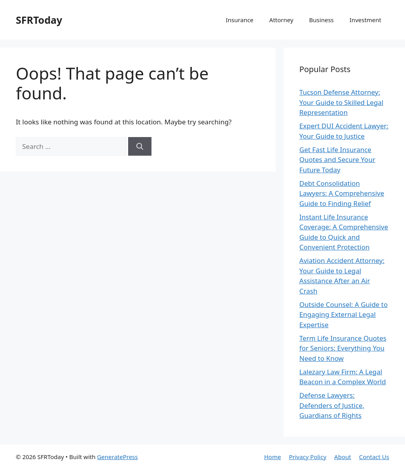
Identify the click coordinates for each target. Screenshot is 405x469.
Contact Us (374, 457)
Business (321, 20)
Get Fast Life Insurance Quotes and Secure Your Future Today (337, 159)
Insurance (240, 20)
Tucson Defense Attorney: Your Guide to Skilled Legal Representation (341, 102)
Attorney (281, 20)
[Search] (139, 146)
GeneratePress (117, 457)
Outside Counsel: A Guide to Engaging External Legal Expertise (343, 314)
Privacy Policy (307, 457)
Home (272, 457)
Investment (365, 20)
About (342, 457)
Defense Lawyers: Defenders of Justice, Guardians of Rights (331, 405)
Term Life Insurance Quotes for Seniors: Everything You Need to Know (342, 348)
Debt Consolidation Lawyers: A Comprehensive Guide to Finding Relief (341, 193)
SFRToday (39, 20)
